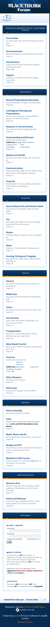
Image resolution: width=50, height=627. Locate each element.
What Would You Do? (16, 344)
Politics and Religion (16, 573)
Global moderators (35, 571)
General (10, 281)
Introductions (13, 62)
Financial (10, 181)
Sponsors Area (13, 483)
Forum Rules (12, 38)
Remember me (34, 539)
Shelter (9, 232)
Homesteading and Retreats (20, 137)
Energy (18, 142)
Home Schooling (14, 410)
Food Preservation (25, 145)
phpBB (17, 615)
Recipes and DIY (14, 445)
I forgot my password (14, 539)
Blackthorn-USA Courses (18, 458)
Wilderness (11, 294)
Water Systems (28, 142)
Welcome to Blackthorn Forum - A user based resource (25, 29)
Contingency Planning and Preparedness (19, 112)
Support (10, 75)
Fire (8, 219)
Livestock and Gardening (11, 145)
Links (8, 419)
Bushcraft (25, 198)
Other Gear (11, 388)
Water (9, 245)
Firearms (10, 357)
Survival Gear (12, 318)
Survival (25, 273)
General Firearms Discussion (20, 364)
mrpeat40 (38, 586)
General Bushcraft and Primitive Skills (24, 206)
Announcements (14, 51)
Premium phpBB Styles (34, 607)
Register (19, 525)
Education (25, 402)
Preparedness (25, 92)
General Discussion (25, 475)
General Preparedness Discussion (22, 100)
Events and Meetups (16, 498)
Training (18, 369)
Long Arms (34, 367)
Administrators (19, 571)
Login (10, 525)
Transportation (13, 331)
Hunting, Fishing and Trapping (20, 256)
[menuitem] (8, 16)
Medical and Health (15, 155)
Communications (14, 168)
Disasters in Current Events (19, 126)
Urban (9, 307)
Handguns (10, 369)
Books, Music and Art (16, 434)
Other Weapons (13, 377)
